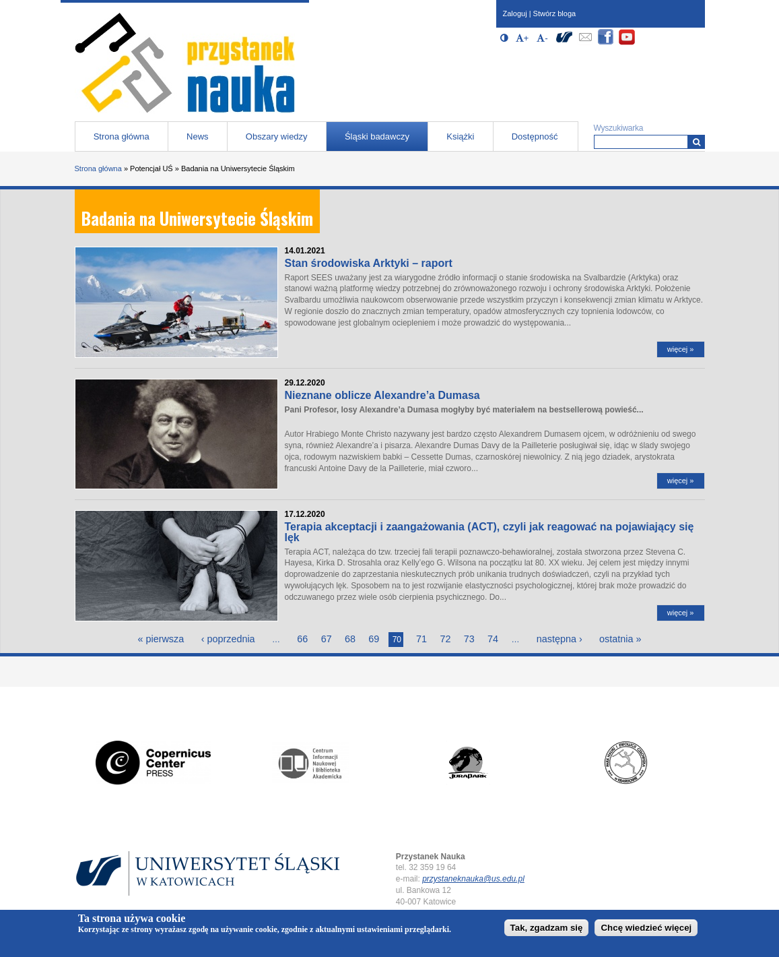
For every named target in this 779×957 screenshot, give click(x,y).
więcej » (680, 349)
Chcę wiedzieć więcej (646, 928)
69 (373, 639)
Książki (460, 136)
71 (421, 639)
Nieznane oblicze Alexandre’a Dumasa (382, 395)
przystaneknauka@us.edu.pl (473, 879)
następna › (559, 639)
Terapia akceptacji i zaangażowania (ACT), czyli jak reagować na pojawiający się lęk (489, 532)
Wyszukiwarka (619, 128)
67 (326, 639)
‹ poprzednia (228, 639)
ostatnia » (620, 639)
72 (445, 639)
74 (492, 639)
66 (302, 639)
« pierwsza (160, 639)
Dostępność (535, 136)
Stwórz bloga (554, 13)
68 (350, 639)
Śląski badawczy (377, 136)
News (198, 136)
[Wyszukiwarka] (696, 142)
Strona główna (121, 136)
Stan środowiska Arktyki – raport (368, 263)
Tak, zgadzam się (546, 928)
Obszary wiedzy (277, 136)
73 (469, 639)
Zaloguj (515, 13)
